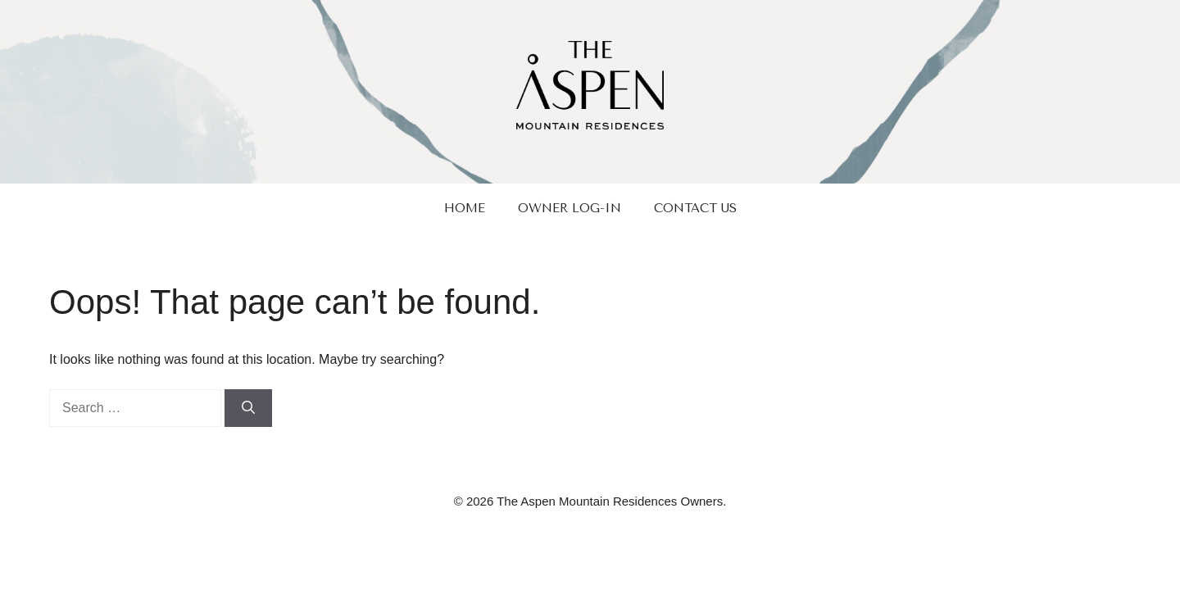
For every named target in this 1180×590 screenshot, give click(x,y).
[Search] (248, 408)
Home (464, 208)
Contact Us (695, 208)
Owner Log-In (569, 208)
